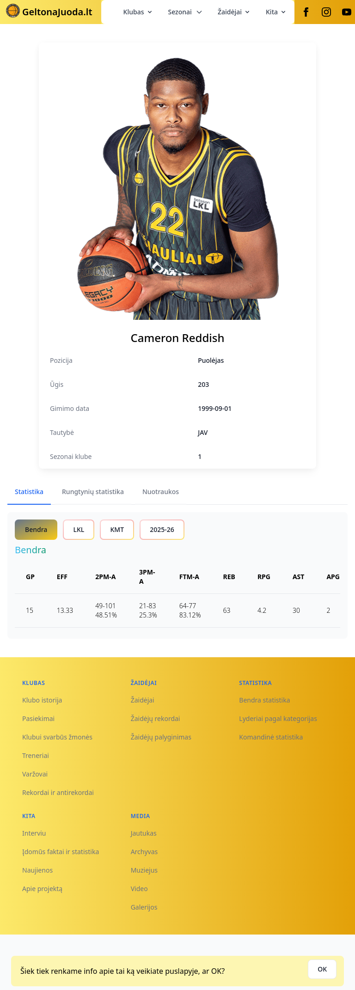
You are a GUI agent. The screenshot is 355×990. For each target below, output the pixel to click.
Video (139, 888)
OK (322, 969)
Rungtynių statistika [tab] (93, 491)
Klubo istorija (42, 700)
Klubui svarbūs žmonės (57, 737)
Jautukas (144, 833)
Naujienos (37, 870)
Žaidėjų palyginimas (161, 737)
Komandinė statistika (271, 737)
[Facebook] (306, 12)
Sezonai (185, 11)
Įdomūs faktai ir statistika (60, 851)
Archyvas (144, 851)
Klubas (138, 11)
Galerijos (144, 907)
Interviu (34, 833)
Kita (276, 11)
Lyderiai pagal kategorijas (278, 718)
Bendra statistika (264, 700)
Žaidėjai (234, 11)
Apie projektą (42, 888)
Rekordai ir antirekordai (58, 792)
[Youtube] (346, 12)
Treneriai (35, 755)
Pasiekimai (38, 718)
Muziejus (144, 870)
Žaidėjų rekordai (155, 718)
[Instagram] (326, 12)
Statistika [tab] (29, 491)
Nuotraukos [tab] (160, 491)
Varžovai (35, 774)
